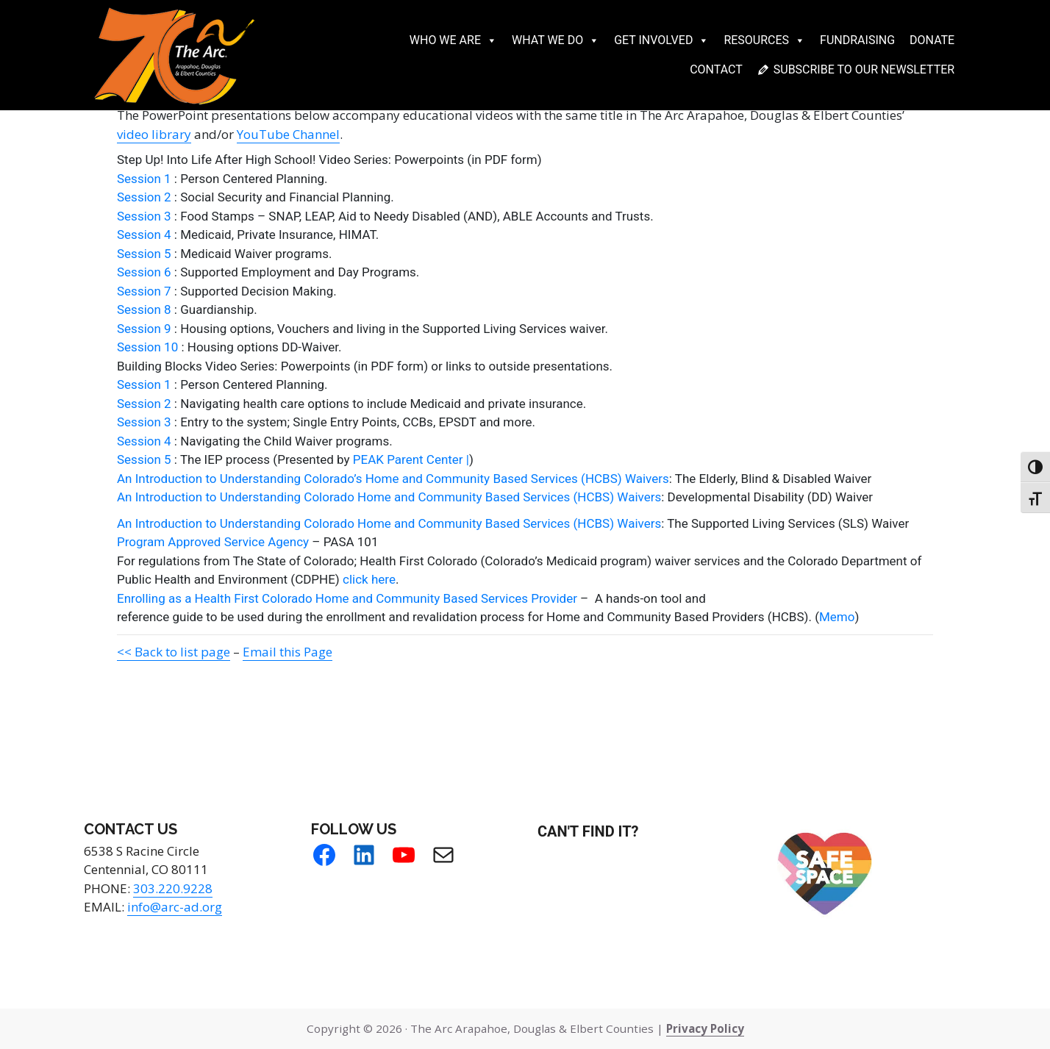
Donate (932, 40)
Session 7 (144, 291)
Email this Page (287, 651)
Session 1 (144, 178)
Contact (716, 69)
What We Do (555, 40)
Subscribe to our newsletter (864, 69)
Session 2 (144, 197)
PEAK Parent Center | (411, 459)
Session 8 (144, 309)
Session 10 (147, 347)
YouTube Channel (288, 134)
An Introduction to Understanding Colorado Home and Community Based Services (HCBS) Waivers (389, 497)
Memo (836, 616)
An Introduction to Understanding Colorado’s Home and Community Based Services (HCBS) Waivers (393, 478)
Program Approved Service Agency (213, 541)
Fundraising (857, 40)
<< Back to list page (173, 651)
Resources (764, 40)
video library (154, 134)
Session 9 (144, 328)
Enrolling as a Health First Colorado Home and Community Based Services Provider (347, 598)
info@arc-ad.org (174, 906)
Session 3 (144, 216)
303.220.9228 (173, 888)
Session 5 (144, 253)
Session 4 (144, 234)
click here (369, 579)
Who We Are (453, 40)
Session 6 (144, 272)
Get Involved (661, 40)
